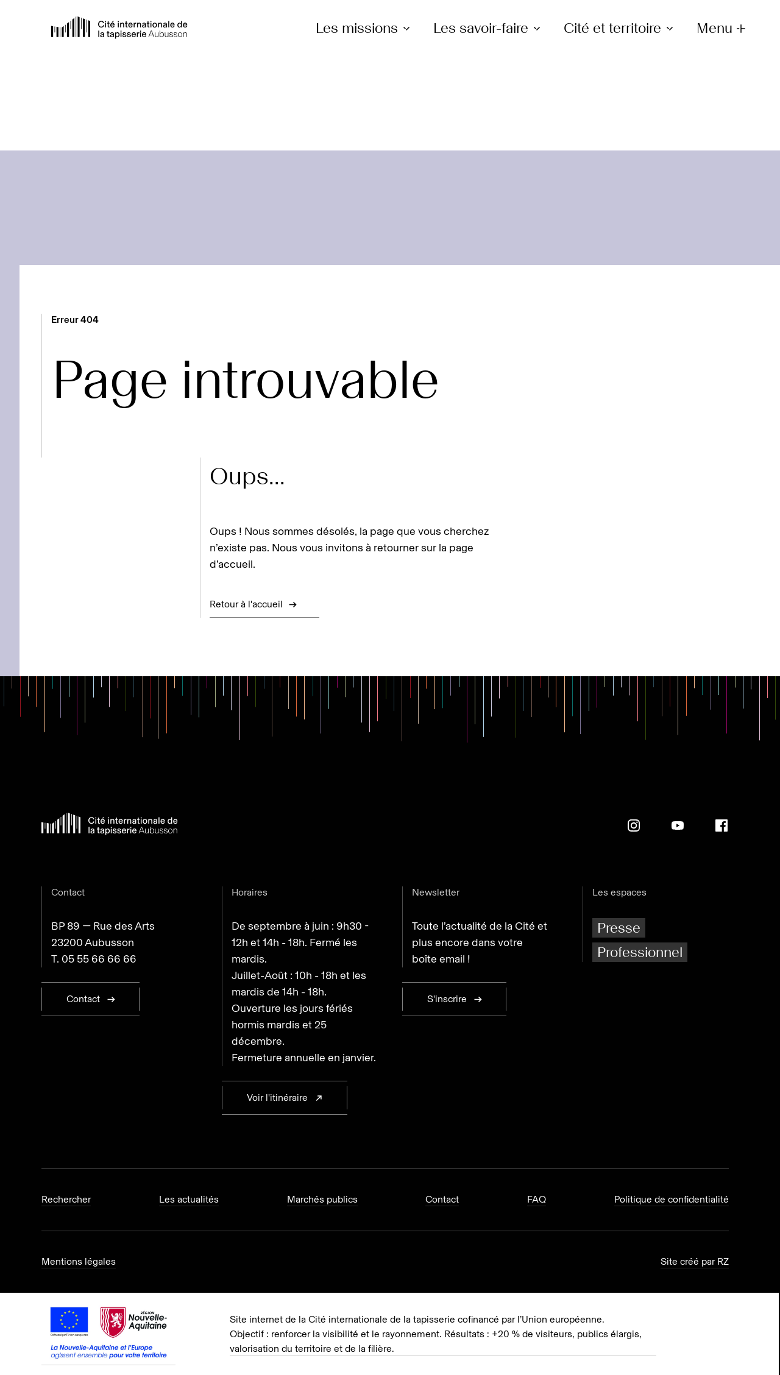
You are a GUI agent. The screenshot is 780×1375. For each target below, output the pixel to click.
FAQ (536, 1199)
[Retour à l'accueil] (119, 28)
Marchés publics (322, 1199)
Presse (618, 927)
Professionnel (639, 952)
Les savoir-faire (488, 28)
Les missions (365, 28)
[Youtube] (677, 825)
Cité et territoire (620, 28)
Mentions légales (78, 1261)
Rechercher (66, 1199)
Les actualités (189, 1199)
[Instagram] (633, 825)
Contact (442, 1199)
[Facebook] (721, 825)
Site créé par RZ (695, 1261)
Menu (722, 28)
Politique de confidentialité (671, 1199)
